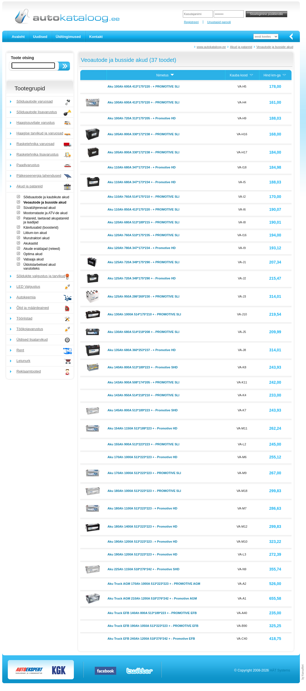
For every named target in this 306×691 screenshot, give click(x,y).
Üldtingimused (68, 37)
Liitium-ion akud (35, 233)
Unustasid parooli (219, 22)
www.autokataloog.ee (211, 47)
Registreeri (191, 22)
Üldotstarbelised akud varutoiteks (39, 266)
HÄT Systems (280, 670)
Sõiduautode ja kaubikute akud (46, 197)
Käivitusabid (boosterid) (40, 227)
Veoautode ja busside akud (274, 47)
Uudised (40, 37)
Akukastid (30, 243)
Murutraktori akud (36, 238)
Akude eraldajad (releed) (41, 249)
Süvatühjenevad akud (39, 208)
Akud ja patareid (241, 47)
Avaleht (18, 37)
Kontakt (96, 37)
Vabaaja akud (33, 259)
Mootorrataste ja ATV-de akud (45, 213)
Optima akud (32, 254)
